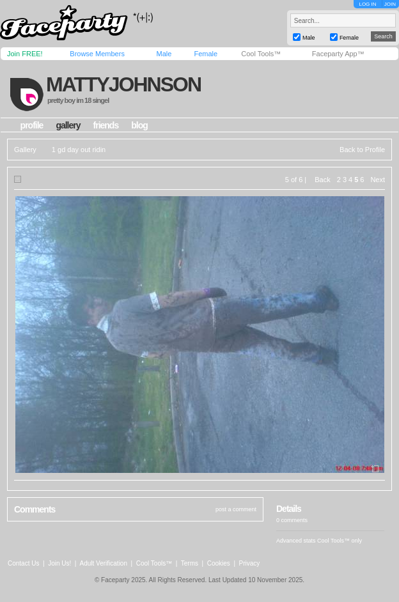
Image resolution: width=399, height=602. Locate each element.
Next (377, 179)
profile (31, 125)
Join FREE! (25, 54)
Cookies (218, 563)
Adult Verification (103, 563)
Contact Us (23, 563)
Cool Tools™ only (339, 540)
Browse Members (97, 54)
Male (163, 54)
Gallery (25, 149)
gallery (68, 125)
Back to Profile (362, 149)
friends (106, 125)
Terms (189, 563)
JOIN (390, 4)
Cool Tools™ (261, 54)
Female (205, 54)
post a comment (235, 509)
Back (322, 179)
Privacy (249, 563)
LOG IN (367, 4)
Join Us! (59, 563)
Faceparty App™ (338, 54)
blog (139, 125)
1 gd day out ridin (79, 149)
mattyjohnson (123, 84)
